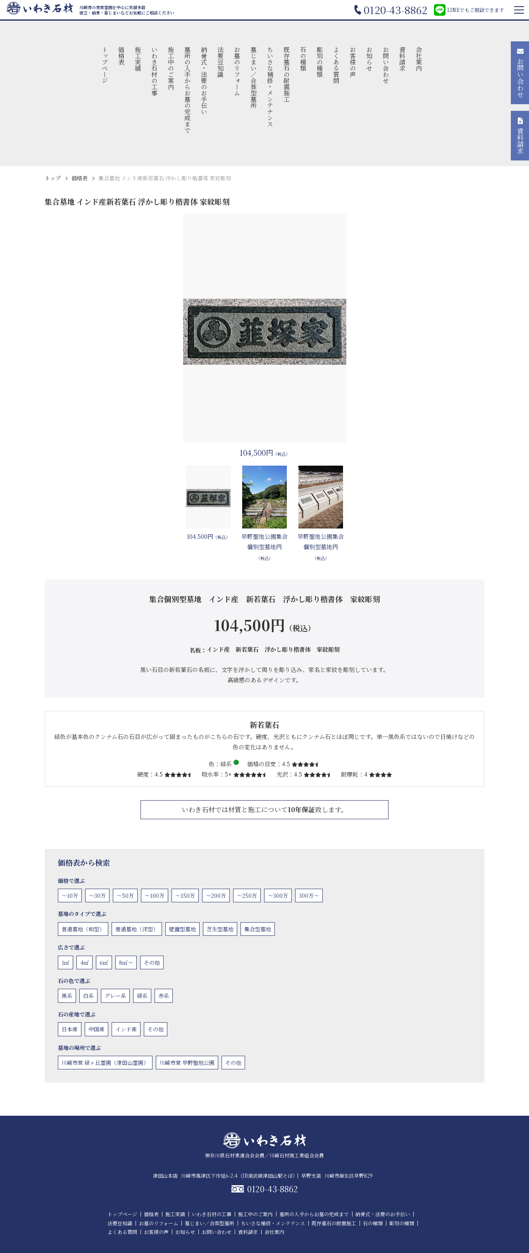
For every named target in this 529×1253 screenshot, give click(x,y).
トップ (53, 178)
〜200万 (216, 895)
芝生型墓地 (220, 929)
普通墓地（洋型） (136, 929)
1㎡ (65, 962)
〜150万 (185, 895)
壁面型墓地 (182, 929)
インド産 (126, 1029)
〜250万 (247, 895)
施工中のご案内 (171, 68)
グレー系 (115, 996)
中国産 (96, 1029)
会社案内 (419, 58)
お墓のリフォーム (237, 71)
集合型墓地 (257, 929)
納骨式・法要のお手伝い (204, 80)
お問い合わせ (385, 65)
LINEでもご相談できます (469, 10)
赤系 (163, 996)
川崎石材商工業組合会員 (296, 1155)
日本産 (70, 1029)
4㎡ (84, 962)
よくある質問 (336, 65)
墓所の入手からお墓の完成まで (187, 89)
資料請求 (402, 58)
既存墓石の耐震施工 (286, 74)
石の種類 (303, 58)
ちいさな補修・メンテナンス (270, 86)
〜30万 (97, 895)
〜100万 (154, 895)
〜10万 (70, 895)
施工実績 (137, 58)
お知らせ (369, 58)
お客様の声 (352, 61)
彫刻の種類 (319, 61)
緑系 (142, 996)
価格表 (121, 55)
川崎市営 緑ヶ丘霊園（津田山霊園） (105, 1062)
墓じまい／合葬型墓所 (253, 77)
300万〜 (309, 895)
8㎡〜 (126, 962)
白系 (88, 996)
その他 (152, 962)
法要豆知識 (220, 61)
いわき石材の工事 (154, 71)
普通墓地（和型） (83, 929)
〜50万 (125, 895)
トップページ (104, 65)
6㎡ (104, 962)
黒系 (67, 996)
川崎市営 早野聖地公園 (187, 1062)
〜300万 (278, 895)
